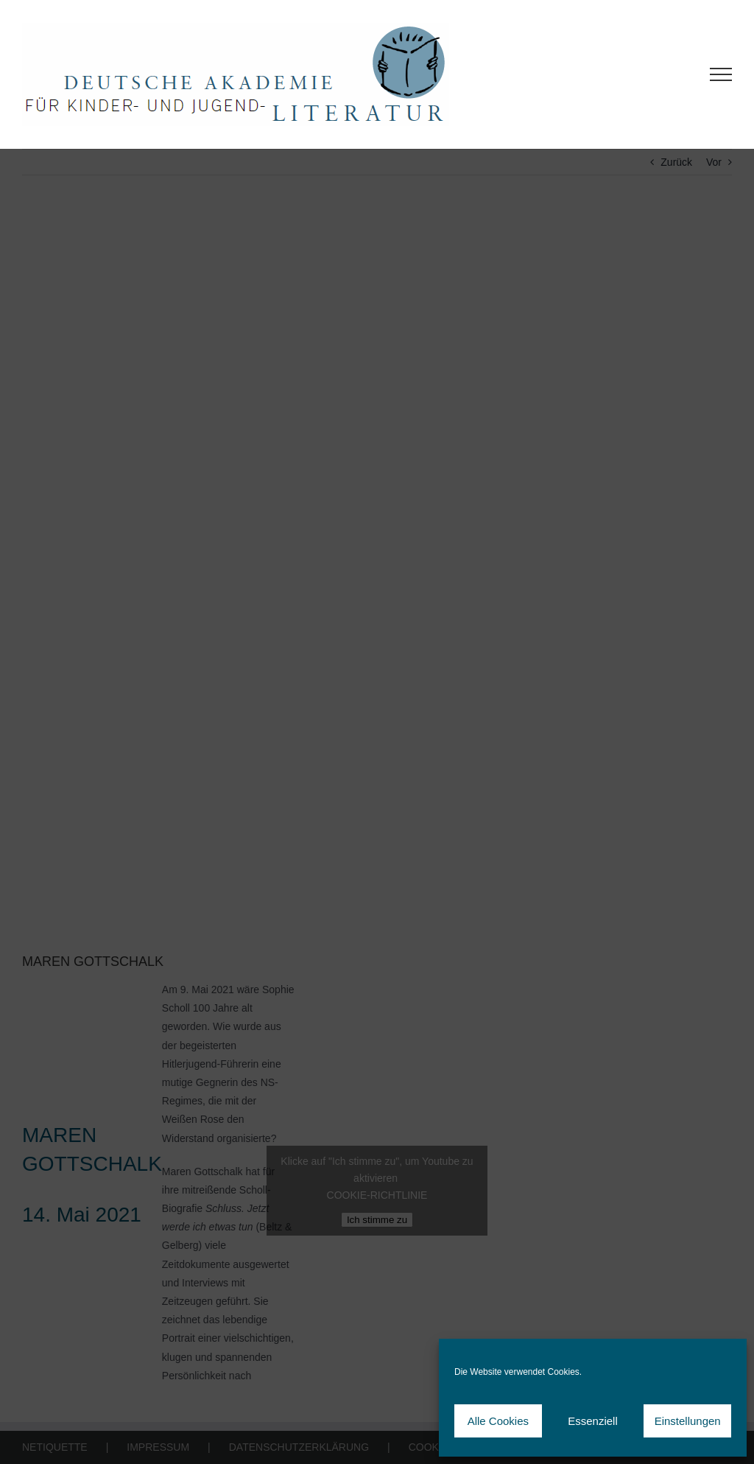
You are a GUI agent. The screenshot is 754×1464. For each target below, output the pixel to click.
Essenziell (593, 1421)
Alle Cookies (498, 1421)
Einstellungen (688, 1421)
